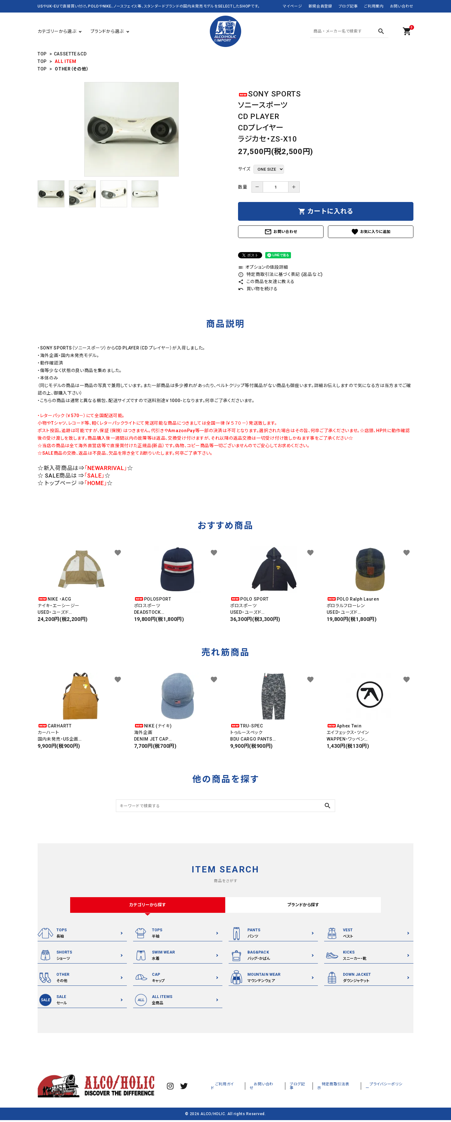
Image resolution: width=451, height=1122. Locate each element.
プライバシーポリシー (390, 1087)
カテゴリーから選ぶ (57, 31)
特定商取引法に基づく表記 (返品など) (280, 274)
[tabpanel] (132, 129)
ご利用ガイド (250, 1087)
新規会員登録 (320, 6)
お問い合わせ (401, 6)
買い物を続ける (258, 288)
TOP (42, 53)
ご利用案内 (374, 6)
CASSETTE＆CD (70, 53)
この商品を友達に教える (266, 281)
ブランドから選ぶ (107, 31)
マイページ (292, 6)
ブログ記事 (348, 6)
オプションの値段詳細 (263, 267)
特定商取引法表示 (347, 1087)
